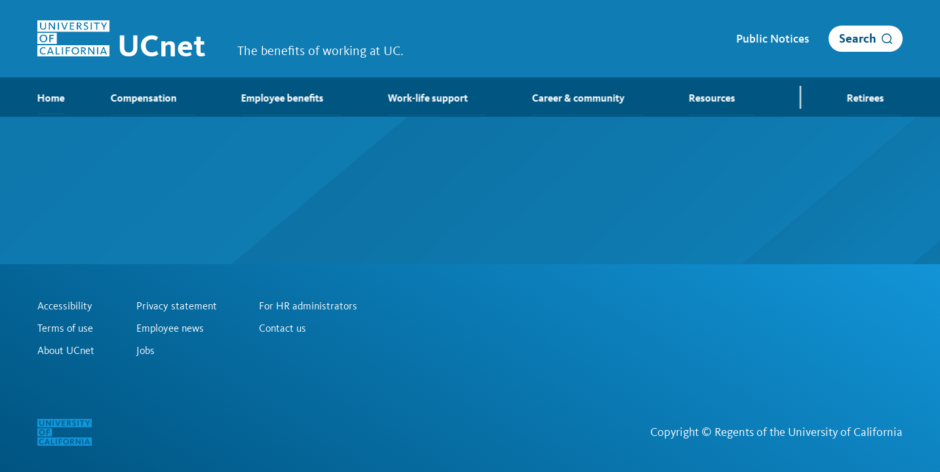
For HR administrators (308, 306)
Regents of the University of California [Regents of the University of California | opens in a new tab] (809, 432)
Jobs (145, 350)
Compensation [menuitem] (153, 98)
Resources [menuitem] (721, 98)
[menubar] (470, 97)
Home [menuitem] (51, 98)
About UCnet (65, 350)
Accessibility (64, 306)
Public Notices (772, 38)
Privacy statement (176, 306)
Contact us (282, 328)
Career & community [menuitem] (587, 98)
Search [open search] (857, 38)
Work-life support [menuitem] (437, 98)
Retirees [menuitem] (875, 98)
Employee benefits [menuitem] (291, 98)
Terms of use (65, 328)
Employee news (170, 328)
